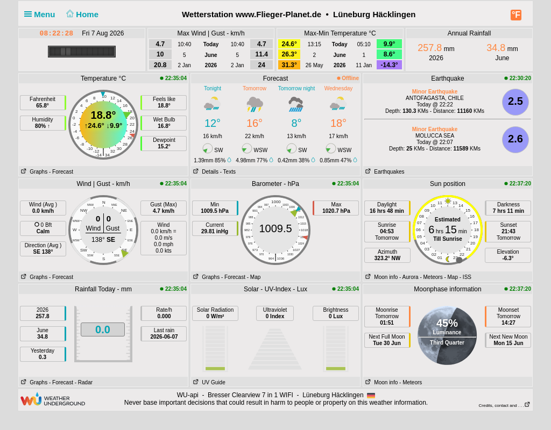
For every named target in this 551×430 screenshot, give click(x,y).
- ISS (465, 277)
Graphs (33, 172)
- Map (254, 277)
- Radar (84, 382)
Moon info (380, 277)
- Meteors (431, 277)
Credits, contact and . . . (505, 405)
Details (204, 172)
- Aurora (409, 277)
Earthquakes (384, 172)
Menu (42, 14)
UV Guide (208, 382)
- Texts (228, 172)
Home (81, 14)
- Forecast (61, 172)
